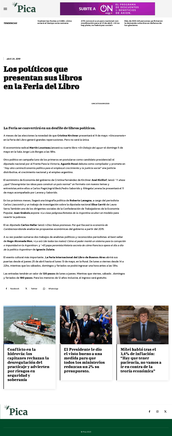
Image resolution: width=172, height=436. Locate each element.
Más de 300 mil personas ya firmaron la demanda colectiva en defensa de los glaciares (143, 23)
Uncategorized (101, 103)
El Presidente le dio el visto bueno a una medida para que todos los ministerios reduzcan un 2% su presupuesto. (84, 360)
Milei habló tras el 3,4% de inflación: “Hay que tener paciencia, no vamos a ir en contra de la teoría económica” (140, 360)
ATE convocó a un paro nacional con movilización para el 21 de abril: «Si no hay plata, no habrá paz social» (100, 23)
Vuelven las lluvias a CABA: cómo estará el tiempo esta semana (54, 22)
